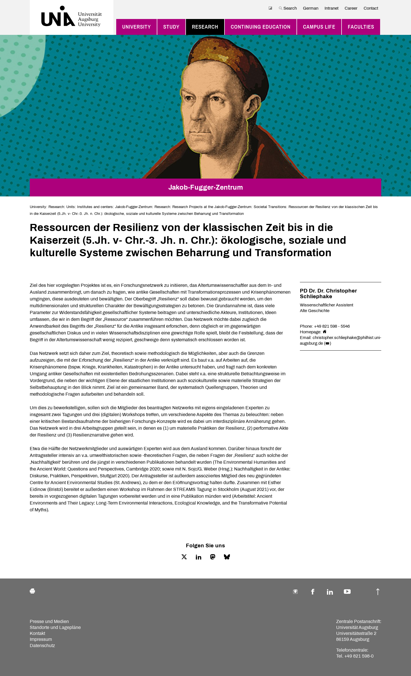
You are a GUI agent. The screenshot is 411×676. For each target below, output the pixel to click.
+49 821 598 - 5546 (332, 326)
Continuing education (261, 27)
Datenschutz (42, 645)
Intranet (331, 8)
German (310, 8)
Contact (371, 8)
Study (171, 27)
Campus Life (319, 27)
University (136, 27)
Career (351, 8)
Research (205, 27)
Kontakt (37, 633)
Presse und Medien (49, 621)
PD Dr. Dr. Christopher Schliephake (328, 293)
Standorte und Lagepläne (55, 627)
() (327, 343)
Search (288, 8)
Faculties (361, 27)
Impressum (41, 639)
